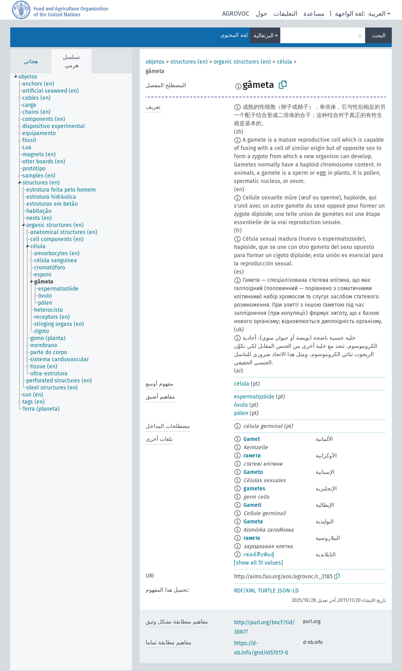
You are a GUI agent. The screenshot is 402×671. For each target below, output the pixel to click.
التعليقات (285, 13)
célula (284, 62)
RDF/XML (245, 590)
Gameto (253, 472)
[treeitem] (31, 76)
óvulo (241, 405)
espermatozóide (254, 396)
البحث (379, 35)
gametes (254, 488)
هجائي (31, 61)
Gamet (251, 439)
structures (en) (189, 62)
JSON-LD (288, 590)
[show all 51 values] (258, 562)
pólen (241, 413)
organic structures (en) (242, 62)
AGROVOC (235, 13)
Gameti (252, 505)
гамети (252, 455)
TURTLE (267, 590)
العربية (377, 13)
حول (261, 13)
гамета (251, 538)
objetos (155, 62)
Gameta (253, 521)
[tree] (71, 371)
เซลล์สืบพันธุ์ (258, 554)
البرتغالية (264, 35)
